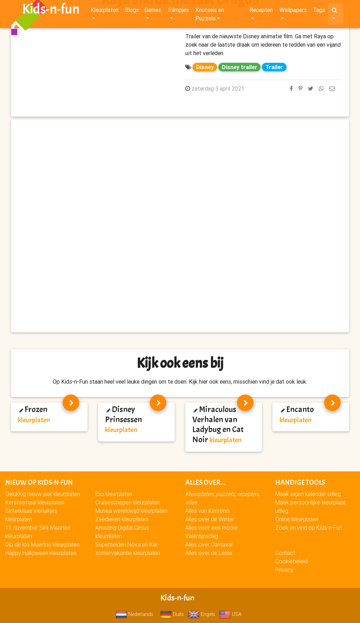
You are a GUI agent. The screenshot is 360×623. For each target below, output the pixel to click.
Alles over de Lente (208, 552)
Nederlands (134, 614)
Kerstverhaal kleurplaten (34, 502)
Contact (285, 552)
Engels (201, 614)
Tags (319, 11)
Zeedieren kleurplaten (121, 519)
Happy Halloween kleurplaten (40, 552)
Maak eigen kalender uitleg (308, 493)
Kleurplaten (104, 11)
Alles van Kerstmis (207, 510)
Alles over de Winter (209, 519)
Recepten (261, 11)
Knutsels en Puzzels (209, 15)
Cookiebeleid (291, 561)
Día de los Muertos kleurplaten (42, 544)
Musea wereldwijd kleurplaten (131, 510)
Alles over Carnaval (208, 544)
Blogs (132, 11)
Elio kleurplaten (113, 493)
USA (230, 614)
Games (152, 11)
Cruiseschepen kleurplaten (127, 502)
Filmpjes (178, 11)
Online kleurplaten (296, 519)
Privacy (284, 569)
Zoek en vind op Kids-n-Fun (308, 527)
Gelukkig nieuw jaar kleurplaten (42, 493)
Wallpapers (293, 11)
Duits (172, 614)
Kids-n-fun (50, 10)
